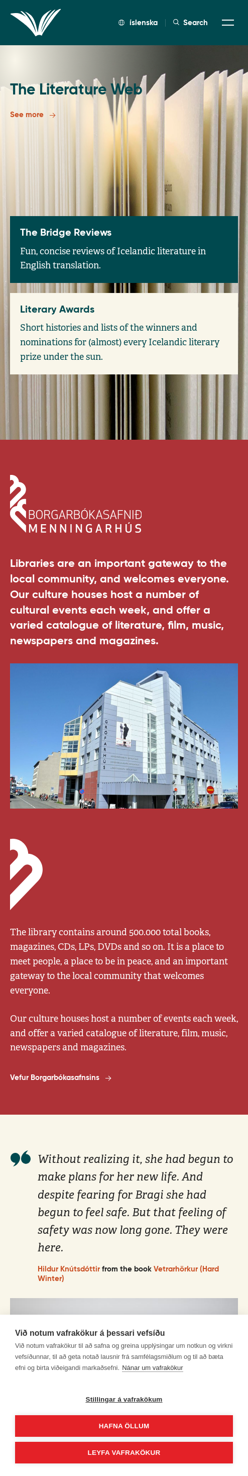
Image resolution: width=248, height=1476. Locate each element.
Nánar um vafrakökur (152, 1367)
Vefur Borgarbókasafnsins (60, 1078)
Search (190, 22)
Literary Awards (57, 309)
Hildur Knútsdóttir (69, 1277)
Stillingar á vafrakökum (123, 1399)
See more (32, 115)
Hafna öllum (124, 1426)
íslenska (138, 22)
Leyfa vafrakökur (124, 1452)
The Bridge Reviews (65, 232)
